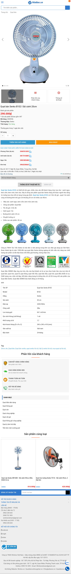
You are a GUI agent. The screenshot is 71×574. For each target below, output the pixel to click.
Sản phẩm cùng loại (35, 434)
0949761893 (24, 151)
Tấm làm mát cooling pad (11, 428)
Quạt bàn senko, (20, 348)
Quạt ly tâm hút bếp (9, 424)
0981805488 (24, 160)
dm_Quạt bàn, (10, 348)
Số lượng (4, 132)
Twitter (3, 537)
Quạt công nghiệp (9, 413)
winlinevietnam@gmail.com (12, 518)
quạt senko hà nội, (33, 348)
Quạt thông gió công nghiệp (12, 421)
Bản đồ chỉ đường (7, 174)
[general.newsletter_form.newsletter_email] (43, 492)
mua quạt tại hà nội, (59, 348)
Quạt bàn (13, 12)
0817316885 (24, 156)
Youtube (4, 541)
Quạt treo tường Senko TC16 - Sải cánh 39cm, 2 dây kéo (52, 479)
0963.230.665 (8, 523)
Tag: (2, 346)
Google (3, 534)
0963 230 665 (8, 513)
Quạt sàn (6, 410)
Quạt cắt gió (7, 417)
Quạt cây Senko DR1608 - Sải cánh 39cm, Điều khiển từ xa (17, 479)
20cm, (3, 348)
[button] (2, 85)
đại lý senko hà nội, (45, 348)
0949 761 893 (8, 515)
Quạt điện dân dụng (9, 402)
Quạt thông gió (8, 406)
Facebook (4, 530)
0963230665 (24, 164)
